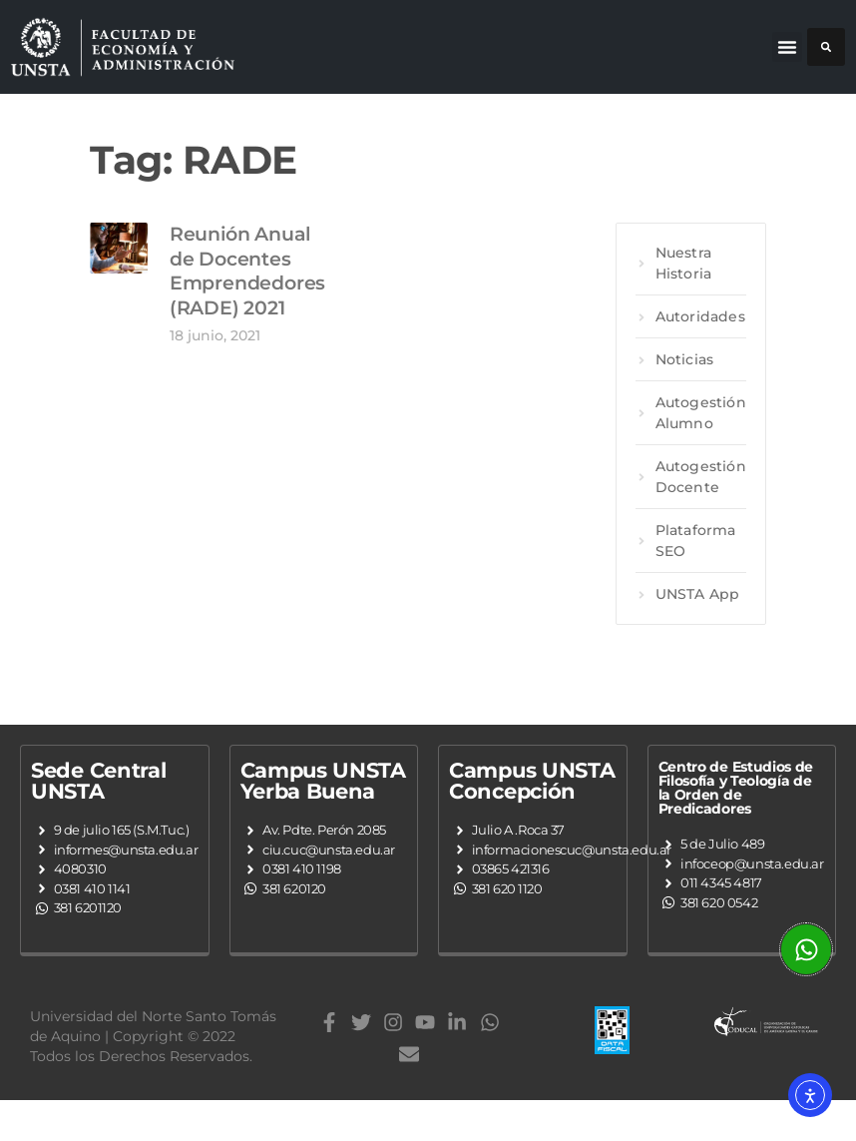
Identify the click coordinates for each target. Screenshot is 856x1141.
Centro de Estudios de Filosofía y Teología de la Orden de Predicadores (736, 820)
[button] (787, 47)
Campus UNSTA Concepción (532, 813)
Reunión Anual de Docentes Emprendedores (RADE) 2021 (247, 303)
